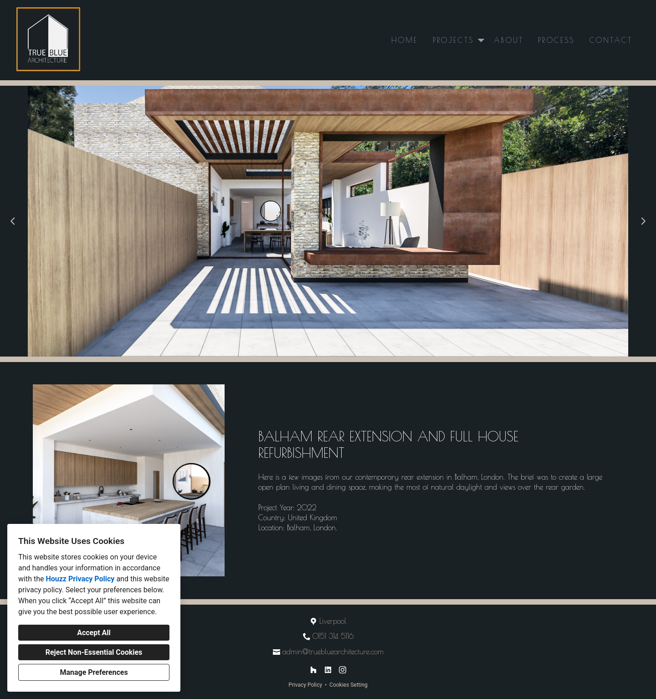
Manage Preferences (94, 672)
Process (556, 40)
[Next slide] (643, 221)
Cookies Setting (348, 685)
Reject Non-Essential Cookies (94, 652)
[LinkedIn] (328, 670)
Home (404, 40)
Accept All (94, 632)
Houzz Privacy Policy (80, 579)
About (508, 40)
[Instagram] (342, 670)
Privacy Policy (305, 685)
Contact (610, 40)
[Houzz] (313, 670)
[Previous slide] (13, 221)
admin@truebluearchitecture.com (333, 651)
